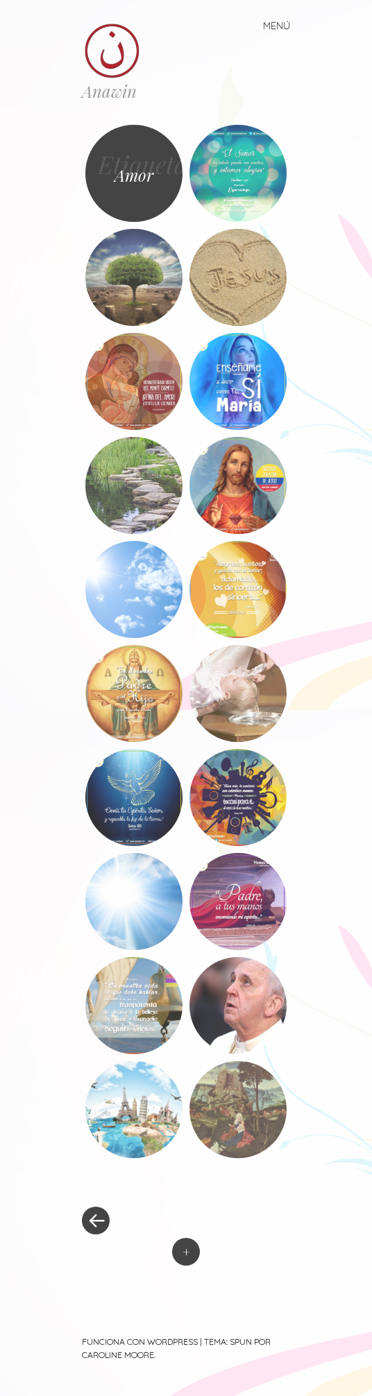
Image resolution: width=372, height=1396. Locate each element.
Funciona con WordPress (140, 1341)
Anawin (109, 91)
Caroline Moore (118, 1355)
